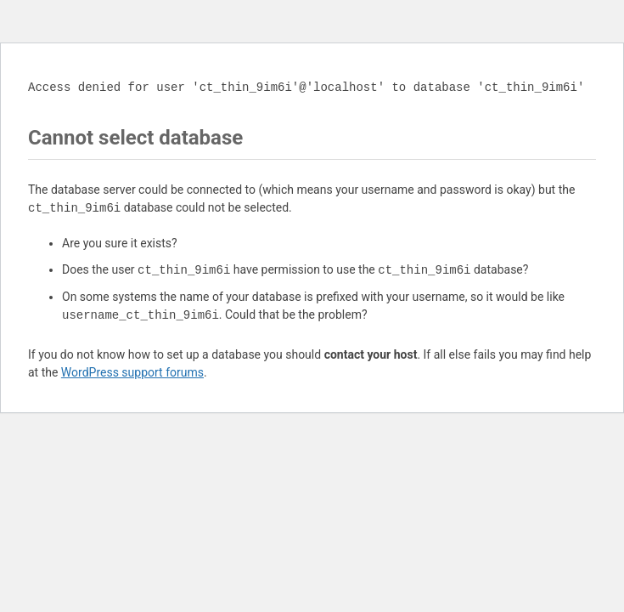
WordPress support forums (132, 372)
